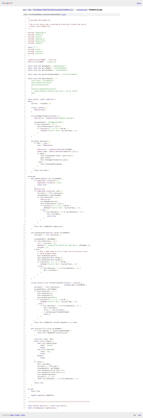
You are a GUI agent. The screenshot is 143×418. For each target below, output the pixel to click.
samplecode (82, 9)
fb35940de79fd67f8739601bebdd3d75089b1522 (53, 9)
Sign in (139, 3)
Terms (23, 415)
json (139, 415)
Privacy (17, 415)
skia (24, 9)
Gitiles (12, 415)
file (63, 14)
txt (134, 415)
